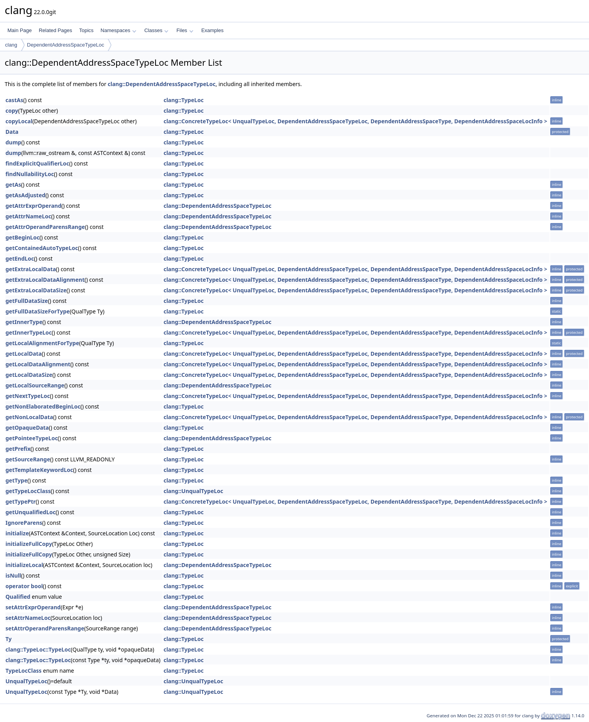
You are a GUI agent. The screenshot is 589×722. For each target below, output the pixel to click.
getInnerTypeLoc (28, 332)
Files (184, 30)
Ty (8, 639)
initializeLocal (24, 565)
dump (13, 142)
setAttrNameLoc (27, 617)
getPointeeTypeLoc (31, 438)
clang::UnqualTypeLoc (193, 491)
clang (11, 45)
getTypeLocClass (28, 491)
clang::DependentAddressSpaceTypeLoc (162, 84)
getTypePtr (20, 501)
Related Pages (55, 30)
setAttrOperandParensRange (44, 628)
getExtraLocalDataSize (35, 290)
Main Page (19, 30)
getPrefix (17, 448)
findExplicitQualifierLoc (37, 163)
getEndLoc (19, 258)
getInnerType (24, 322)
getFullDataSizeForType (37, 311)
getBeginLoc (22, 237)
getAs (13, 184)
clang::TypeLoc (183, 100)
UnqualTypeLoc (26, 681)
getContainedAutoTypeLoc (41, 248)
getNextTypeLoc (27, 396)
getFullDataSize (26, 300)
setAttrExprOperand (33, 607)
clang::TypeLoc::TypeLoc (38, 649)
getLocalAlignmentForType (42, 343)
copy (11, 110)
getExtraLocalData (30, 269)
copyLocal (18, 121)
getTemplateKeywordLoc (39, 470)
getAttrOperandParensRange (45, 226)
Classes (156, 30)
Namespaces (118, 30)
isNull (13, 575)
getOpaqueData (27, 427)
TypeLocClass (23, 670)
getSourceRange (27, 459)
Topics (86, 30)
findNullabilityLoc (29, 174)
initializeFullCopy (28, 543)
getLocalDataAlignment (37, 364)
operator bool (24, 586)
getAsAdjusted (25, 195)
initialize (17, 533)
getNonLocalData (29, 417)
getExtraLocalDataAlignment (44, 279)
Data (11, 131)
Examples (212, 30)
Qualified (17, 596)
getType (16, 480)
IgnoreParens (23, 522)
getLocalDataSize (28, 374)
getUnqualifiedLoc (30, 512)
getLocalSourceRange (34, 385)
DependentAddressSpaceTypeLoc (65, 45)
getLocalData (23, 353)
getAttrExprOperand (33, 205)
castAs (14, 100)
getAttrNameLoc (28, 216)
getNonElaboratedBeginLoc (43, 406)
